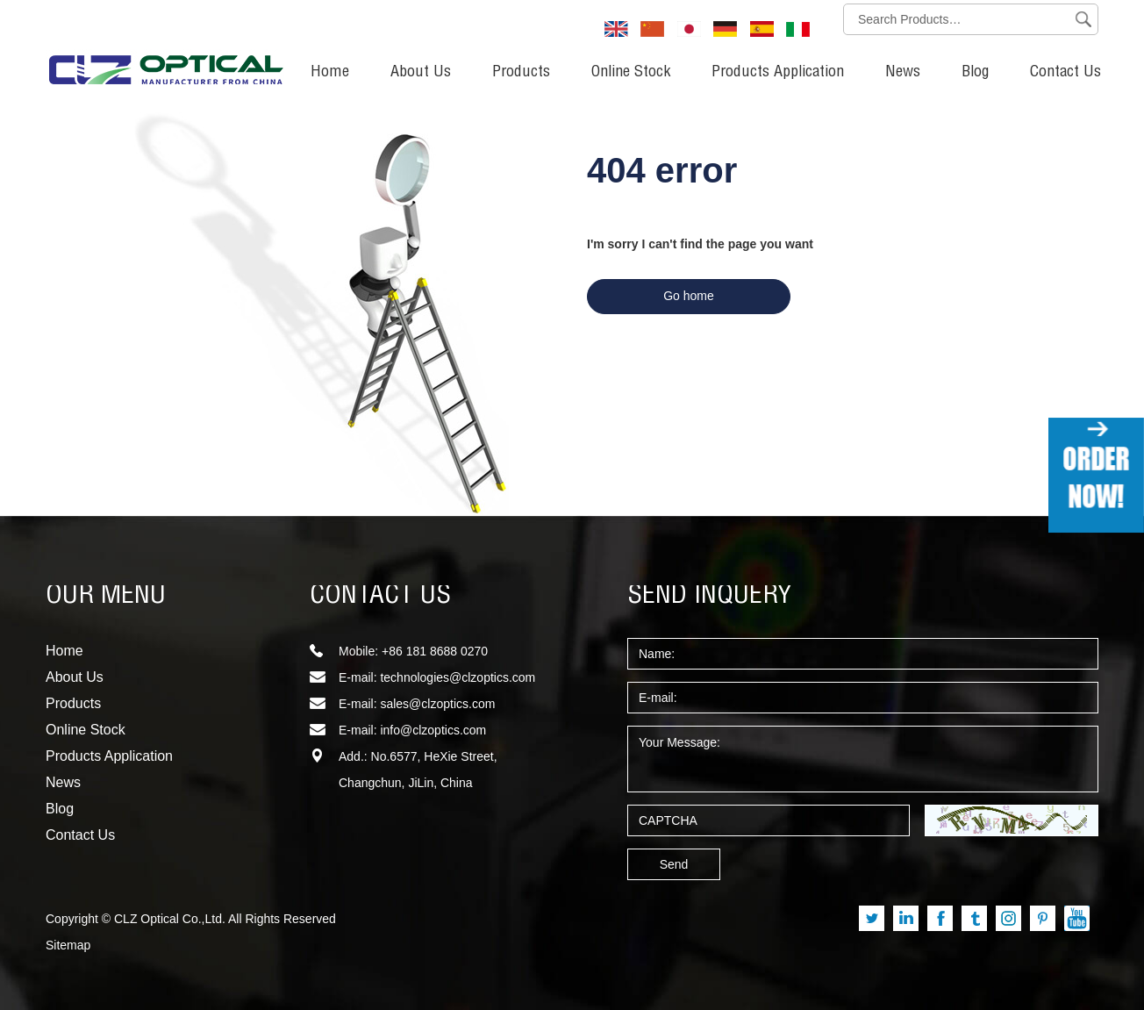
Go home (688, 296)
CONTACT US (380, 597)
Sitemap (68, 945)
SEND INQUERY (709, 597)
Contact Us (1065, 73)
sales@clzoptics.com (437, 704)
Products (521, 73)
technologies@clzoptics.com (457, 677)
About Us (420, 73)
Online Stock (630, 73)
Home (330, 73)
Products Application (777, 73)
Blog (975, 73)
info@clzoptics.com (433, 730)
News (902, 73)
